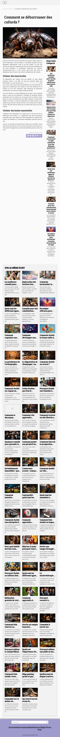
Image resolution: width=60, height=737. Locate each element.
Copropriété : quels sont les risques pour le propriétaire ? (28, 499)
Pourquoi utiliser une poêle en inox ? (47, 651)
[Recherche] (29, 722)
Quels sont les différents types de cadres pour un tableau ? (30, 577)
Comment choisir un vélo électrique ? (47, 471)
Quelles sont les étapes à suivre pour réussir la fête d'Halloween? (47, 678)
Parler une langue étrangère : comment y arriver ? (47, 550)
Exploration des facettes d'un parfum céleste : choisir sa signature (51, 111)
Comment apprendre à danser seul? (27, 600)
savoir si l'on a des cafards (31, 83)
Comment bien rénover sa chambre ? (11, 627)
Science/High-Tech (40, 728)
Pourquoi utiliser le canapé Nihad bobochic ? (12, 651)
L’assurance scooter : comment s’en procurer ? (30, 471)
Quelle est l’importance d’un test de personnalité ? (30, 653)
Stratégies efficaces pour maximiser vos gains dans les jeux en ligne (51, 239)
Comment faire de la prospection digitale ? (47, 444)
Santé (31, 727)
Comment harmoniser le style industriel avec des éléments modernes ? (51, 142)
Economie (13, 727)
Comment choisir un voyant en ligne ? (12, 391)
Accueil (5, 9)
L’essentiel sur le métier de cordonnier (12, 701)
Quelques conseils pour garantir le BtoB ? (12, 444)
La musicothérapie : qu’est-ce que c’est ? (47, 577)
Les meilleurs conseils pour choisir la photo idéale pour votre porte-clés (51, 79)
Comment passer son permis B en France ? (29, 444)
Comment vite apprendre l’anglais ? (28, 417)
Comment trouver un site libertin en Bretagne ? (47, 417)
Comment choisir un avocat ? (47, 363)
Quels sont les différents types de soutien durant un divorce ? (51, 174)
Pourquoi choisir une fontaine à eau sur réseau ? (47, 391)
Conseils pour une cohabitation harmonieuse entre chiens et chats (51, 208)
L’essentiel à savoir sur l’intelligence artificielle (45, 628)
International (23, 727)
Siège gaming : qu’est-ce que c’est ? (28, 676)
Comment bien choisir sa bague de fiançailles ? (47, 522)
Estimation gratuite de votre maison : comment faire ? (12, 601)
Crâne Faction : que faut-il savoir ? (28, 391)
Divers (11, 9)
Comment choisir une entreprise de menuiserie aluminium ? (12, 523)
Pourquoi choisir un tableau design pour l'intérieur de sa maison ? (12, 577)
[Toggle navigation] (5, 2)
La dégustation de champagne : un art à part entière (30, 364)
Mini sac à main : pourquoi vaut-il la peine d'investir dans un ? (30, 550)
